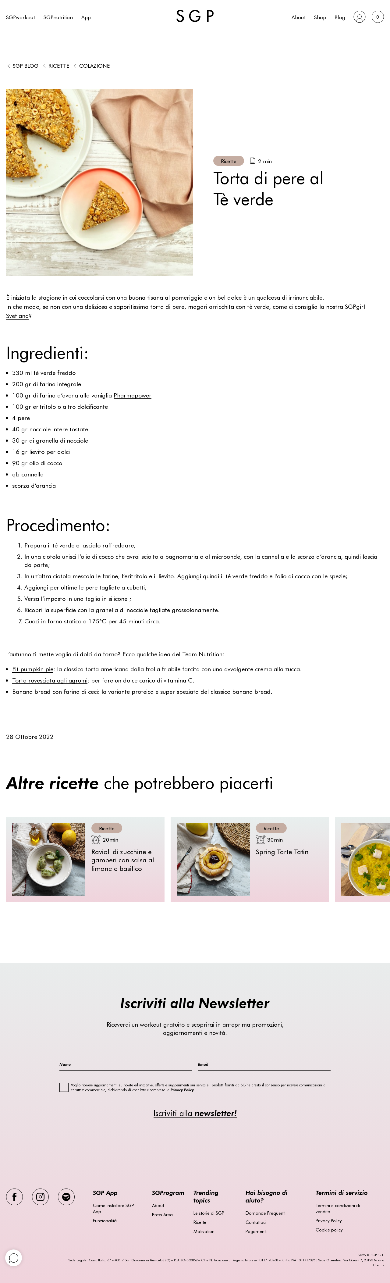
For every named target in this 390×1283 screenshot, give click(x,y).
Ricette (58, 65)
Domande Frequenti (265, 1213)
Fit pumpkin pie (32, 669)
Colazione (94, 65)
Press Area (162, 1214)
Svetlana (17, 315)
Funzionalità (105, 1220)
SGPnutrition (58, 16)
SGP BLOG (25, 65)
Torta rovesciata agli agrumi (49, 680)
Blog (340, 16)
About (299, 16)
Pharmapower (132, 395)
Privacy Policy (329, 1220)
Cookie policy (329, 1230)
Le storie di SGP (208, 1213)
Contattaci (256, 1222)
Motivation (203, 1231)
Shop (320, 16)
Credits (378, 1265)
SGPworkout (20, 16)
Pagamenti (256, 1231)
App (86, 16)
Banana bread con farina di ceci (55, 691)
